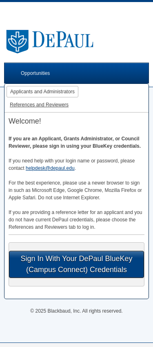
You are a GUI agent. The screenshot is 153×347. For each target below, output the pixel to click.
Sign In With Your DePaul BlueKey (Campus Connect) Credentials (76, 264)
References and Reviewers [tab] (39, 105)
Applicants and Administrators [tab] (42, 92)
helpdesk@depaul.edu (50, 168)
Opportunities (35, 73)
